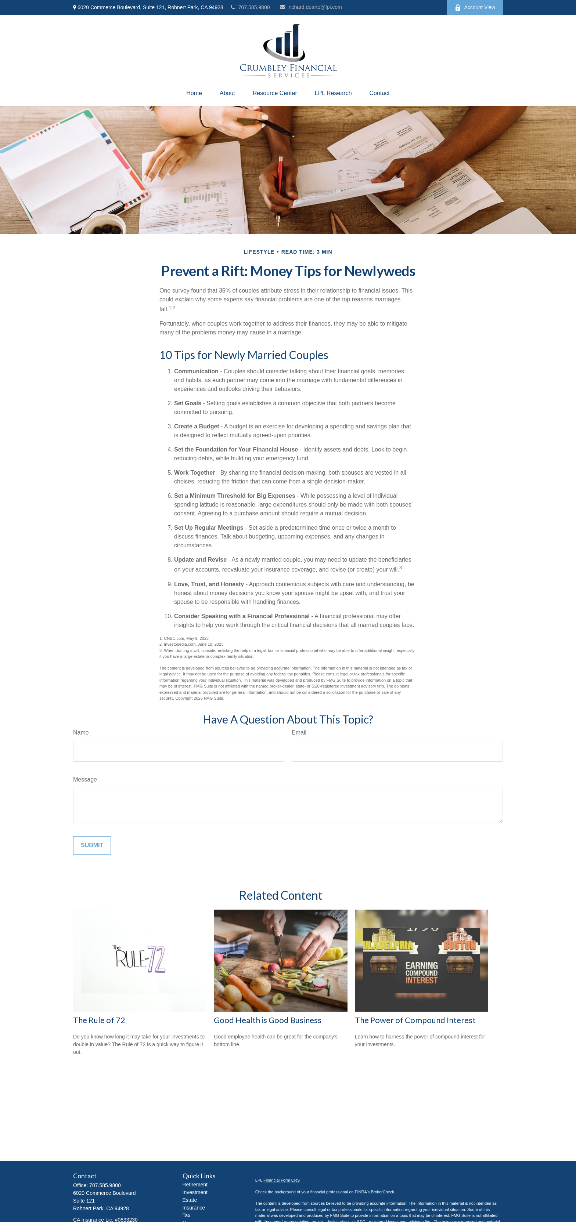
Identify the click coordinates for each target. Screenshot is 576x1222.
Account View (475, 7)
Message (85, 779)
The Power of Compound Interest (415, 1020)
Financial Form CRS (281, 1180)
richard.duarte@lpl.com (311, 7)
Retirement (195, 1184)
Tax (187, 1215)
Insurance (194, 1208)
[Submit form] (92, 845)
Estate (190, 1200)
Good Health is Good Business (267, 1020)
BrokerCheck (382, 1192)
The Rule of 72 (99, 1020)
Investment (195, 1192)
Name (81, 732)
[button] (194, 93)
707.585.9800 (250, 7)
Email (299, 732)
